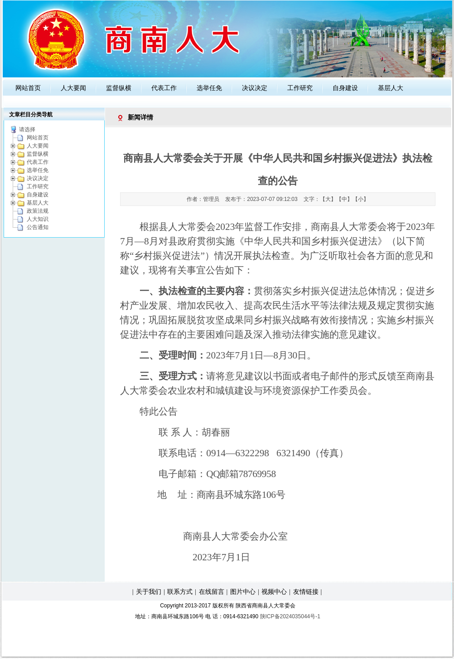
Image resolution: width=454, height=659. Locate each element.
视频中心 (274, 591)
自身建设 (345, 87)
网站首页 (28, 87)
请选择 (27, 129)
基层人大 (390, 87)
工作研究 (300, 87)
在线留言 (211, 591)
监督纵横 (118, 87)
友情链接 (306, 591)
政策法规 (37, 211)
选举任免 (209, 87)
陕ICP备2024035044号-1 (290, 616)
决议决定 (254, 87)
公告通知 (37, 227)
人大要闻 (73, 87)
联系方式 (180, 591)
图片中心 (243, 591)
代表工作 (164, 87)
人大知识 (37, 219)
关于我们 (148, 591)
